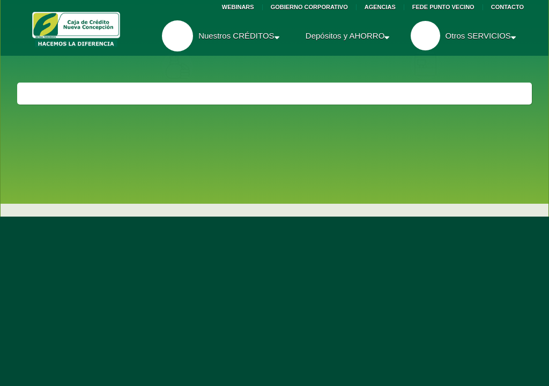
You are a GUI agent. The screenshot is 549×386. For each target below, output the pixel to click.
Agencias (380, 7)
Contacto (507, 7)
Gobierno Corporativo (309, 7)
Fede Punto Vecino (443, 7)
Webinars (238, 7)
